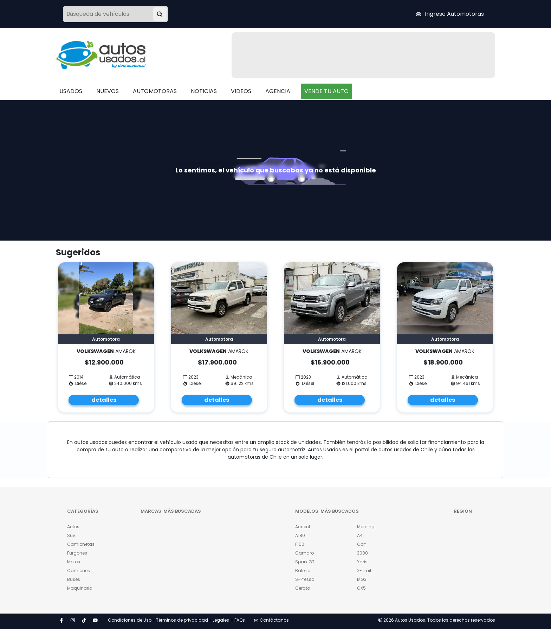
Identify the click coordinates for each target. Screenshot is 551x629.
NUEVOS (107, 91)
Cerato (302, 588)
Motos (73, 562)
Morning (366, 527)
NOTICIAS (204, 91)
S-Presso (304, 579)
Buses (73, 579)
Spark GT (305, 562)
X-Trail (364, 571)
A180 (300, 535)
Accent (302, 527)
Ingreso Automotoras (450, 14)
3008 (362, 553)
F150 (299, 544)
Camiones (78, 571)
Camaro (304, 553)
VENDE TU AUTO (326, 91)
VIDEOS (241, 91)
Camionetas (81, 544)
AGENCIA (277, 91)
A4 (360, 535)
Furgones (77, 553)
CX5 (361, 588)
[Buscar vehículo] (160, 14)
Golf (361, 544)
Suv (71, 535)
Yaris (362, 562)
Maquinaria (79, 588)
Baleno (302, 571)
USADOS (70, 91)
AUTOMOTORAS (155, 91)
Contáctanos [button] (271, 620)
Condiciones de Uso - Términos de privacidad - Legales (168, 620)
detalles (103, 400)
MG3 (362, 579)
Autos (73, 527)
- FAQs (238, 620)
